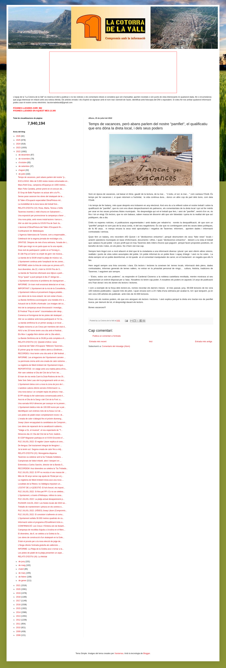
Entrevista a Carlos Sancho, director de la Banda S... (41, 465)
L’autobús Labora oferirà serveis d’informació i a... (39, 388)
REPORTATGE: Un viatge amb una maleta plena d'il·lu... (42, 369)
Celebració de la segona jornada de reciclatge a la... (40, 239)
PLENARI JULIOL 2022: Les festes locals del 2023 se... (42, 503)
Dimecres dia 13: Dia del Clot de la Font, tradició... (40, 434)
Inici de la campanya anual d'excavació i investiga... (40, 307)
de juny (22, 561)
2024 (18, 144)
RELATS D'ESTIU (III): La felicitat (32, 556)
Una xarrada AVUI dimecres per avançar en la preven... (42, 403)
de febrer (23, 577)
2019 (18, 593)
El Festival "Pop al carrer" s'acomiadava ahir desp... (40, 311)
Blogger (146, 653)
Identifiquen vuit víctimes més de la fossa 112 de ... (40, 411)
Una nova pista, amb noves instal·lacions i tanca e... (40, 219)
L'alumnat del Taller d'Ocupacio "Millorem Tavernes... (41, 346)
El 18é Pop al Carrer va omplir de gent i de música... (41, 254)
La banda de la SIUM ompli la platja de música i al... (40, 258)
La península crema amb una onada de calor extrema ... (42, 361)
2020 (18, 589)
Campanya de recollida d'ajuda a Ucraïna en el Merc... (41, 530)
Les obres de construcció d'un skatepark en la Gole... (41, 537)
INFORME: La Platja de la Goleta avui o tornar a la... (41, 549)
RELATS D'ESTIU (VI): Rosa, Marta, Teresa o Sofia (40, 208)
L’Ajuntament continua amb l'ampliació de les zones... (41, 261)
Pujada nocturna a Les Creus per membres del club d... (42, 327)
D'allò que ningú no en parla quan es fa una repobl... (41, 246)
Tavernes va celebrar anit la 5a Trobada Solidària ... (40, 457)
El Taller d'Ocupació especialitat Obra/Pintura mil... (40, 200)
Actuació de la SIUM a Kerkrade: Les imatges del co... (41, 304)
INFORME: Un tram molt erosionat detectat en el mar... (42, 284)
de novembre (24, 159)
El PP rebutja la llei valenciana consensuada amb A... (41, 396)
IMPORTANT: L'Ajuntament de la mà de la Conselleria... (42, 288)
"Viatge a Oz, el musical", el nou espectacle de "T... (40, 430)
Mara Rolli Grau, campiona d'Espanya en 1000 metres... (42, 185)
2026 (18, 136)
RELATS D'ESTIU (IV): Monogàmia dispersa (37, 453)
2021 (18, 585)
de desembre (24, 155)
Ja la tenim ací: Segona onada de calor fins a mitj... (40, 449)
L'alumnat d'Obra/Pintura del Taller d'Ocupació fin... (40, 227)
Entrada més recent (97, 341)
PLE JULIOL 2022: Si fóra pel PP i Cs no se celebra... (41, 491)
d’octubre (23, 162)
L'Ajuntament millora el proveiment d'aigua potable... (41, 292)
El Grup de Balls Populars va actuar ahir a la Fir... (39, 192)
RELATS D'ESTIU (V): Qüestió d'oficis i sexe (37, 342)
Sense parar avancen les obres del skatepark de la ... (41, 196)
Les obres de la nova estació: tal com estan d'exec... (41, 296)
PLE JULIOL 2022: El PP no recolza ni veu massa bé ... (42, 472)
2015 (18, 608)
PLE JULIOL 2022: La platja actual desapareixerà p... (41, 499)
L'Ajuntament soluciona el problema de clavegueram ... (42, 281)
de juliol (22, 174)
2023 (18, 147)
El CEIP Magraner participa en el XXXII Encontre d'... (41, 438)
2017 (18, 601)
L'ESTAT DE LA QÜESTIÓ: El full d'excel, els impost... (41, 488)
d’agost (22, 170)
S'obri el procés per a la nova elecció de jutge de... (40, 541)
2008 (18, 635)
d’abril (21, 569)
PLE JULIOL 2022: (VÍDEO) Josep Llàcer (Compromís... (42, 510)
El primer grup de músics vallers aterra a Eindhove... (41, 350)
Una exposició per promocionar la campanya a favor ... (42, 215)
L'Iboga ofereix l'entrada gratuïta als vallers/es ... (39, 545)
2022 (18, 151)
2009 (18, 631)
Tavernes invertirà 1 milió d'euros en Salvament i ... (40, 212)
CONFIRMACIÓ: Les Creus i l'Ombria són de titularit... (41, 526)
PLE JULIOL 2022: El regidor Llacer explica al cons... (41, 441)
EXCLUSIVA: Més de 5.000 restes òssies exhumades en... (43, 181)
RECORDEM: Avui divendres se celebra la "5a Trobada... (43, 468)
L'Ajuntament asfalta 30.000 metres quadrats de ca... (41, 518)
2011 (18, 624)
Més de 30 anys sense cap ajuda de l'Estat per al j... (40, 476)
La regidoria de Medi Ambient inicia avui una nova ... (41, 480)
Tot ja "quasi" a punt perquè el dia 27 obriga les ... (39, 277)
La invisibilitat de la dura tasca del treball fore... (38, 204)
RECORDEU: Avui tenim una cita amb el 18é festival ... (42, 353)
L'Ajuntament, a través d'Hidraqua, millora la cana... (40, 495)
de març (22, 573)
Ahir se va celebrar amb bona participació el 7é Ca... (41, 319)
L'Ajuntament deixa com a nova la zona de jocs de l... (41, 384)
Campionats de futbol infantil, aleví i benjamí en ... (39, 461)
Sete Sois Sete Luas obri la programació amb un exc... (42, 380)
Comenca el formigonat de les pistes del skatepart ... (41, 315)
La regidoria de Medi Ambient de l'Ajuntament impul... (41, 365)
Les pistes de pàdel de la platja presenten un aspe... (41, 553)
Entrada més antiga (203, 341)
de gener (23, 580)
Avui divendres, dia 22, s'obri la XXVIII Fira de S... (39, 269)
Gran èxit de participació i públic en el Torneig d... (39, 250)
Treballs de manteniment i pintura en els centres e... (40, 507)
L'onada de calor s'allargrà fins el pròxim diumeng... (40, 419)
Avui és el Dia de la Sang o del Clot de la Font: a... (40, 399)
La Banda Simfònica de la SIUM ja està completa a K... (42, 338)
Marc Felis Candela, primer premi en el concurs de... (41, 189)
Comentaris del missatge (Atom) (116, 346)
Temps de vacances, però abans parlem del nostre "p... (42, 177)
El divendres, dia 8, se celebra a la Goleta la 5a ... (39, 534)
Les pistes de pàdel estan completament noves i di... (41, 415)
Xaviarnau (118, 653)
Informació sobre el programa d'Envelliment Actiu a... (41, 522)
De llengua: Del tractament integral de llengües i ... (40, 445)
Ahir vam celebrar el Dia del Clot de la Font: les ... (39, 373)
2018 (18, 597)
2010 (18, 627)
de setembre (24, 166)
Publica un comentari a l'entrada (107, 336)
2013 (18, 616)
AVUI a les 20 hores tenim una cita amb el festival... (40, 330)
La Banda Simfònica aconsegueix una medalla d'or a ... (42, 300)
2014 (18, 612)
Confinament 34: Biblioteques (31, 231)
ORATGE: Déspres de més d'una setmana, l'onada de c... (43, 242)
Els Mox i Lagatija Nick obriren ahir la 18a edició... (39, 334)
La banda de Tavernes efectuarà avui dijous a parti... (41, 273)
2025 (18, 140)
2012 (18, 620)
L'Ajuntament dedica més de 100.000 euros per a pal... (42, 407)
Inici (150, 341)
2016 (18, 604)
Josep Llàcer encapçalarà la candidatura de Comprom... (42, 422)
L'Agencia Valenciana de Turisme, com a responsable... (42, 235)
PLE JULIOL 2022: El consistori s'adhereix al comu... (41, 514)
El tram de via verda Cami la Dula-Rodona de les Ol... (41, 376)
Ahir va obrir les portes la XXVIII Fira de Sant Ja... (39, 223)
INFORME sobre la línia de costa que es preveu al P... (41, 265)
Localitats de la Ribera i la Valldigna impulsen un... (40, 484)
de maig (22, 565)
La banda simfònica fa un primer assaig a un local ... (41, 323)
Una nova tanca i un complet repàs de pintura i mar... (41, 392)
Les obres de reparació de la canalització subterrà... (40, 426)
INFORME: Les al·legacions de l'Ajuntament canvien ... (42, 357)
